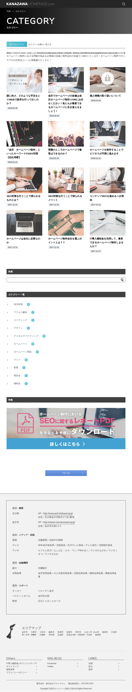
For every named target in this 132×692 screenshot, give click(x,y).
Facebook (51, 662)
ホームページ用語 (26, 352)
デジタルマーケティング (30, 337)
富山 (90, 665)
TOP (9, 12)
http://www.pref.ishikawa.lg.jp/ (58, 513)
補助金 (21, 384)
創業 (19, 368)
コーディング (24, 321)
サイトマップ (13, 665)
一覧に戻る (66, 474)
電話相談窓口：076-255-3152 (80, 682)
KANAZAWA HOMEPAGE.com (31, 4)
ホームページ (24, 344)
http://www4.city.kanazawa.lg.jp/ (59, 521)
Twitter (50, 665)
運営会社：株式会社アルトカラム (50, 682)
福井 (90, 668)
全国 (90, 662)
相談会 (21, 376)
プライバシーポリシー (17, 671)
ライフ (21, 360)
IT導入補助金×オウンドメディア (22, 662)
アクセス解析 (24, 313)
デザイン (22, 329)
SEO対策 (22, 305)
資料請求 (11, 668)
